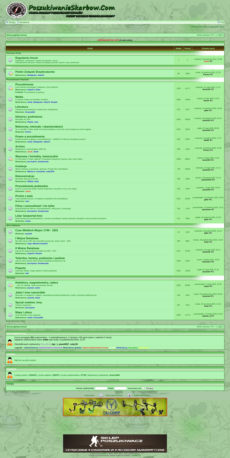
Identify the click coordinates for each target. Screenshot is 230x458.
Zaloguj (10, 22)
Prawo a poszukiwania (30, 136)
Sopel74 (30, 90)
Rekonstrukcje (24, 176)
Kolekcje (21, 166)
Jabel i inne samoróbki (30, 292)
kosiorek (206, 296)
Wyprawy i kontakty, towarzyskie (36, 156)
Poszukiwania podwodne (31, 186)
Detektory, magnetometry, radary (36, 282)
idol (27, 273)
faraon (206, 100)
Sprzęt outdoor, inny (28, 302)
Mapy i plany (23, 312)
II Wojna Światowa (27, 248)
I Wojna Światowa (26, 238)
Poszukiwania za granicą (34, 92)
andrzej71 (206, 262)
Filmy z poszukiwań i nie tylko (35, 205)
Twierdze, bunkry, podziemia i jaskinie (40, 258)
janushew (206, 209)
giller (206, 110)
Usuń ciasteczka (12, 321)
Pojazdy (20, 268)
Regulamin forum (26, 57)
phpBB (103, 453)
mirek (29, 102)
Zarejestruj (23, 22)
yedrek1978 (206, 180)
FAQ (221, 22)
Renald (54, 102)
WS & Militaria (13, 226)
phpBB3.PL (136, 455)
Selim (37, 90)
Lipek (206, 286)
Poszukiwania (24, 84)
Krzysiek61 (30, 112)
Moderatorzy (121, 348)
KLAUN (112, 348)
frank (206, 242)
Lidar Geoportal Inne (28, 215)
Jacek (206, 61)
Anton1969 (114, 375)
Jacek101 (206, 89)
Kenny (28, 132)
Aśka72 (41, 75)
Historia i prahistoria (28, 116)
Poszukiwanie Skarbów (18, 80)
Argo (36, 181)
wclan (28, 221)
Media (19, 96)
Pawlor (30, 122)
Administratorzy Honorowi (50, 348)
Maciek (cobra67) (40, 244)
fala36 (206, 140)
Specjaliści (133, 348)
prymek (28, 234)
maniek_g (206, 316)
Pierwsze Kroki (14, 53)
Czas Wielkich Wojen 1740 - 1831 (36, 230)
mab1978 (50, 171)
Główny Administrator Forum (95, 348)
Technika (11, 278)
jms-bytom (32, 162)
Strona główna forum (17, 35)
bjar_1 (55, 344)
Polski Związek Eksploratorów (35, 71)
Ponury (206, 74)
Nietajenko (32, 75)
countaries (40, 171)
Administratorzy (31, 348)
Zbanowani (143, 348)
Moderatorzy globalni (72, 348)
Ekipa (23, 321)
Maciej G (31, 171)
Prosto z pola (24, 196)
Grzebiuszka (43, 162)
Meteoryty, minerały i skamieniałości (39, 126)
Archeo (20, 146)
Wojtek (30, 181)
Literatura (21, 106)
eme (36, 122)
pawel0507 (64, 344)
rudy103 (74, 344)
